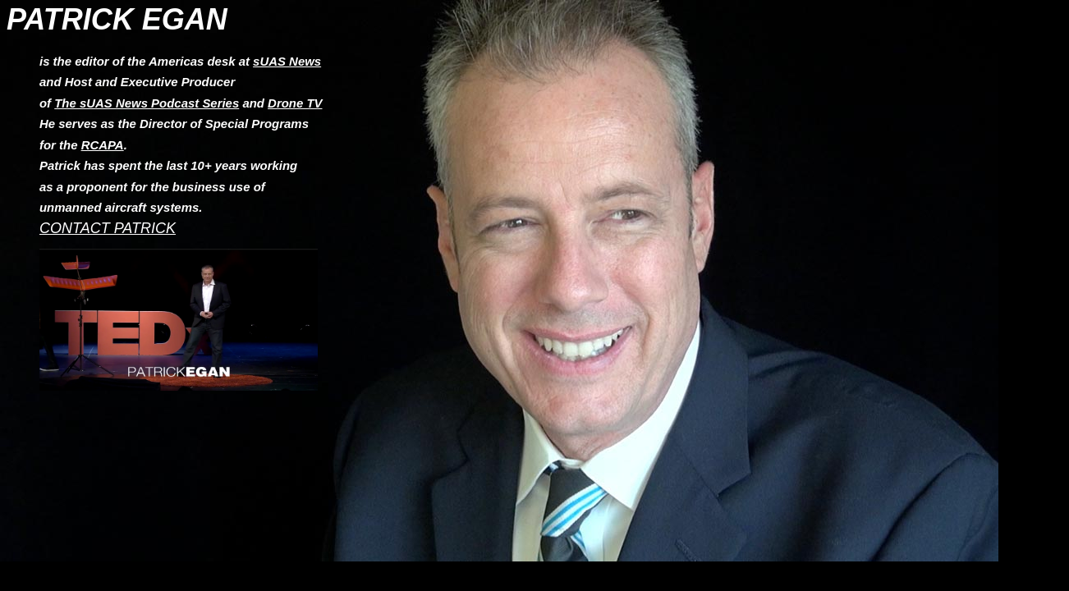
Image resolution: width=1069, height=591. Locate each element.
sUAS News (287, 61)
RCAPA (102, 145)
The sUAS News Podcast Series (146, 103)
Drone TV (295, 103)
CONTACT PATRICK (107, 228)
